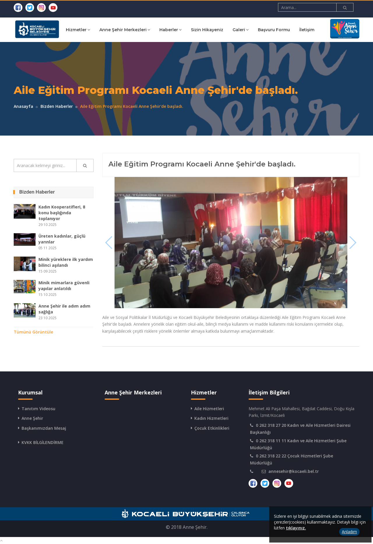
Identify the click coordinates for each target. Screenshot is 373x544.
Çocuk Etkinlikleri (211, 428)
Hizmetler (98, 29)
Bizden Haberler (57, 106)
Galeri (261, 29)
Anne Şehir (32, 418)
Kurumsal (65, 29)
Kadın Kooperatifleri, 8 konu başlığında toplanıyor (61, 212)
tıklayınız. (296, 528)
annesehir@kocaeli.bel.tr (293, 471)
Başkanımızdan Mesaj (44, 428)
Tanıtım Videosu (38, 408)
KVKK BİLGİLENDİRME (43, 442)
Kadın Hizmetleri (211, 418)
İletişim (327, 29)
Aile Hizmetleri (209, 408)
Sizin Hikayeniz (227, 29)
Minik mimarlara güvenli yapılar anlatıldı (63, 285)
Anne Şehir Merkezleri (144, 29)
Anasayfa (23, 106)
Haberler (191, 29)
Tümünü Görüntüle (33, 332)
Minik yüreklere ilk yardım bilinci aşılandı (65, 262)
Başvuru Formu (294, 29)
